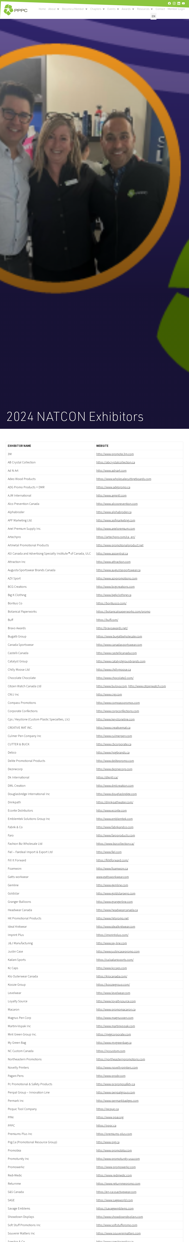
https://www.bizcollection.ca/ (115, 844)
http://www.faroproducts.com (115, 835)
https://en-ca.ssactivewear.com (116, 1192)
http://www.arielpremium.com (115, 529)
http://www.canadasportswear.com (119, 645)
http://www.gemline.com (112, 885)
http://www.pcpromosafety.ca (115, 1084)
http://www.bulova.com (111, 686)
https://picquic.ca (107, 1109)
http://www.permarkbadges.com (117, 1101)
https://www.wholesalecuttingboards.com (123, 479)
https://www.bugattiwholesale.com (119, 636)
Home (42, 9)
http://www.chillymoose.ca (113, 669)
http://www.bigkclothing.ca (113, 595)
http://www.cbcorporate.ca (113, 744)
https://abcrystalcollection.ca (115, 462)
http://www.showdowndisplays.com (119, 1217)
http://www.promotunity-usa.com (118, 1159)
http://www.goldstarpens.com (115, 893)
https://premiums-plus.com (114, 1134)
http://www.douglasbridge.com (116, 794)
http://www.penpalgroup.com (115, 1092)
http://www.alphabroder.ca (113, 512)
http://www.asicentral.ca (112, 553)
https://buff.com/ (107, 620)
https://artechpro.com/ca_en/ (115, 537)
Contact (160, 9)
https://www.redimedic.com (114, 1175)
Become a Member (73, 9)
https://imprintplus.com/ (112, 935)
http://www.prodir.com (110, 1076)
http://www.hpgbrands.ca (112, 752)
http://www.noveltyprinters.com (117, 1067)
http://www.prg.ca (107, 1142)
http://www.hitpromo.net (112, 918)
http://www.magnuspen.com (114, 1018)
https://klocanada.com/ (111, 976)
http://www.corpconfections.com (117, 711)
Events (111, 9)
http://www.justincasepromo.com (118, 951)
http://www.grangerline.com (114, 902)
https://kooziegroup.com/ (113, 985)
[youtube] (183, 3)
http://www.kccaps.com (111, 968)
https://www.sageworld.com (114, 1200)
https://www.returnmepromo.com (118, 1183)
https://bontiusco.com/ (111, 603)
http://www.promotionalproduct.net (119, 545)
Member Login (176, 9)
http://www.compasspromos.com (118, 703)
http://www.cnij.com (109, 694)
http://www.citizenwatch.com (147, 686)
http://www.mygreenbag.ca (113, 1043)
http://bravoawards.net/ (112, 628)
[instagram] (174, 3)
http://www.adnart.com (111, 471)
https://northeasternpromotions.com (120, 1059)
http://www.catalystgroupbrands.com (120, 661)
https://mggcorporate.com (113, 1034)
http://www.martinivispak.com (115, 1026)
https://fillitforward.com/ (112, 860)
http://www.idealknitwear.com (115, 926)
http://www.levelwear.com (113, 993)
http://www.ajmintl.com (111, 495)
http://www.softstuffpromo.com (116, 1225)
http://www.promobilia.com (114, 1150)
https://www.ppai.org (109, 1117)
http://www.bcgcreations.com (115, 587)
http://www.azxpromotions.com (116, 578)
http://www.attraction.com (113, 562)
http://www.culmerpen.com (114, 736)
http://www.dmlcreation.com (115, 786)
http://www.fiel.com (109, 852)
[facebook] (169, 3)
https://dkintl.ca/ (107, 777)
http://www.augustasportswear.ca (118, 570)
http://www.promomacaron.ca (115, 1009)
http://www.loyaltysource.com (116, 1001)
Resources (143, 9)
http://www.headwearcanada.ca (117, 910)
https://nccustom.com (110, 1051)
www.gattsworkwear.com (112, 877)
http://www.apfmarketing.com (115, 520)
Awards (126, 9)
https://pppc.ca (106, 1125)
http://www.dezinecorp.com (114, 769)
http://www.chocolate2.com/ (115, 678)
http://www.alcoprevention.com (117, 504)
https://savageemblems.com (115, 1208)
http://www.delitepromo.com (115, 761)
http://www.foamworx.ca (112, 868)
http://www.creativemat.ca (113, 728)
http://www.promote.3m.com (115, 454)
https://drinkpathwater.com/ (114, 802)
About (52, 9)
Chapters (95, 9)
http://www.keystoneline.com (115, 719)
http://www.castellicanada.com (116, 653)
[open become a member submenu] (58, 9)
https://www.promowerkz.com (116, 1167)
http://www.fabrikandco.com (114, 827)
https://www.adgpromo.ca (113, 487)
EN (153, 16)
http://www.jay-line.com (111, 943)
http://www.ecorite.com (111, 810)
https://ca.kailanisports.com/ (115, 960)
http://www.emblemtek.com (114, 819)
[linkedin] (178, 3)
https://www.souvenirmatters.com (118, 1233)
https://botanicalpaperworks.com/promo (123, 611)
